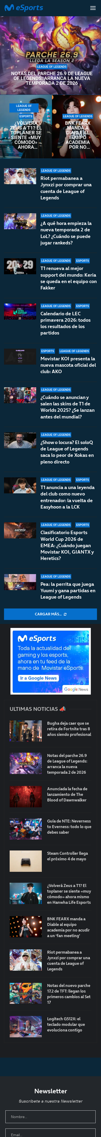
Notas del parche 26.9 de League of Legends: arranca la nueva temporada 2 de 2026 (52, 78)
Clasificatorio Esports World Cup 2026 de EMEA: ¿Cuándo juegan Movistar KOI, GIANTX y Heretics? (66, 545)
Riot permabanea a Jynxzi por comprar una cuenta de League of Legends (66, 188)
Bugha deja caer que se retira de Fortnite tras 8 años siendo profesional (69, 728)
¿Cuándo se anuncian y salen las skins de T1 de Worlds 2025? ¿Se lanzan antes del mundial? (67, 407)
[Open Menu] (93, 8)
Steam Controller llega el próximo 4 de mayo (67, 856)
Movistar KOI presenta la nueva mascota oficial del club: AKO (68, 365)
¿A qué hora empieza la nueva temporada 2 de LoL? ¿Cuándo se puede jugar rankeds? (66, 233)
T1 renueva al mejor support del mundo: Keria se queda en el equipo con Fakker (68, 278)
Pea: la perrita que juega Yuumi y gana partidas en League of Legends (67, 590)
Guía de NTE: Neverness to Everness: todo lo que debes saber (69, 826)
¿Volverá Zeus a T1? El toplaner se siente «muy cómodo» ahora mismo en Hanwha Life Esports (26, 135)
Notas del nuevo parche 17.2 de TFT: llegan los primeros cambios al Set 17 (69, 994)
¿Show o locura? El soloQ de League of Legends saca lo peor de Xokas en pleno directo (67, 452)
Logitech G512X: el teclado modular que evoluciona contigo (66, 1024)
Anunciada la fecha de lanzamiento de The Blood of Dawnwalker (67, 794)
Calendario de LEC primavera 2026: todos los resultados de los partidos (65, 323)
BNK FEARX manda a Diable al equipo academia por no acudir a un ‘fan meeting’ (77, 135)
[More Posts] (50, 614)
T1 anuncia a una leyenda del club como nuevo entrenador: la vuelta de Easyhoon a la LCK (67, 497)
